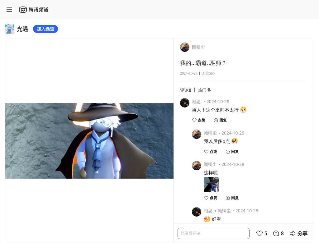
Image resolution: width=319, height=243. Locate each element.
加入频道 (45, 29)
